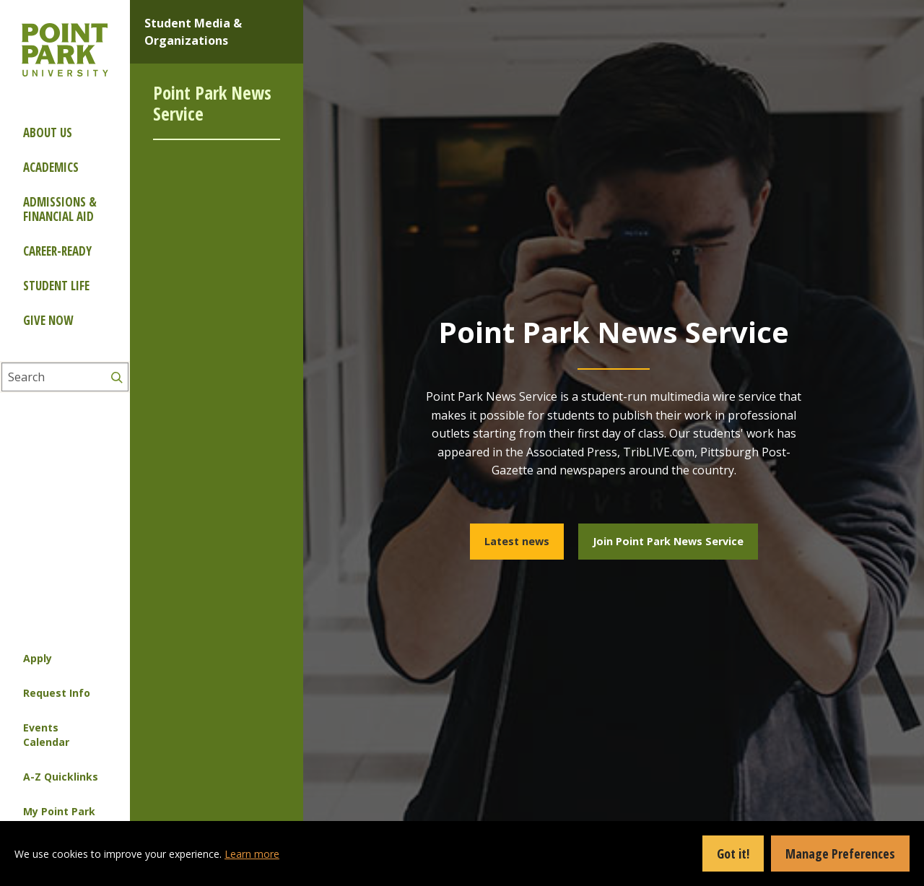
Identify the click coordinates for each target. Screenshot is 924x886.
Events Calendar (46, 735)
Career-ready (57, 251)
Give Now (48, 320)
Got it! (733, 853)
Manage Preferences (840, 853)
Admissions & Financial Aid (60, 209)
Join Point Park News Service (668, 541)
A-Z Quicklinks (60, 776)
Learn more (252, 854)
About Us (47, 132)
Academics (51, 167)
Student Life (56, 285)
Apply (37, 658)
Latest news (516, 541)
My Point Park (59, 811)
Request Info (56, 693)
